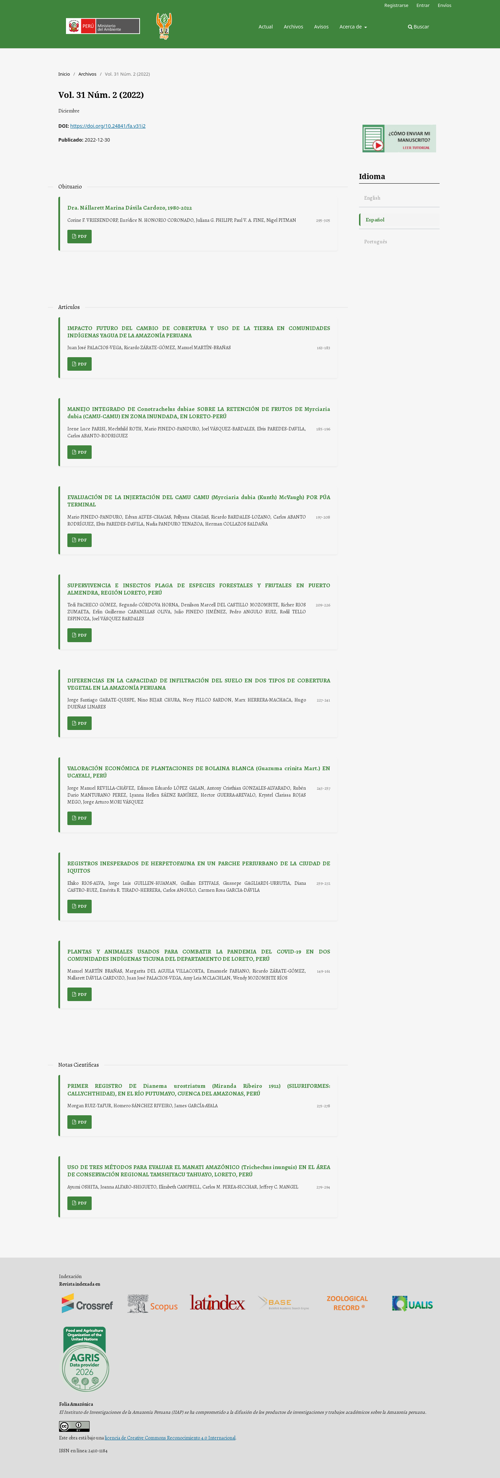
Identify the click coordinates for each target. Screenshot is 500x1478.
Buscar (418, 26)
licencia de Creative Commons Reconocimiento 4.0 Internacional (170, 1438)
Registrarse (396, 5)
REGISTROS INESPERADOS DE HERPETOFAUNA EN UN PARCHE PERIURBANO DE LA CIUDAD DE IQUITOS (198, 867)
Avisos (321, 26)
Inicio (64, 74)
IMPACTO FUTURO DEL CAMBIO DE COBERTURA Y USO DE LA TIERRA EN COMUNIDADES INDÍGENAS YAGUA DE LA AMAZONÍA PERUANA (198, 331)
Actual (266, 26)
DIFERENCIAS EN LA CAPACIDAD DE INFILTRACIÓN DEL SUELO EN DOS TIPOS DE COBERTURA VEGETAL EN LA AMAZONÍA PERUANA (198, 684)
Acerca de (351, 26)
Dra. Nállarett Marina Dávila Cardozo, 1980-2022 (129, 208)
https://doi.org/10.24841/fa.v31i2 (107, 126)
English (372, 197)
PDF (82, 236)
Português (375, 241)
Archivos (293, 26)
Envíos (444, 5)
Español (375, 219)
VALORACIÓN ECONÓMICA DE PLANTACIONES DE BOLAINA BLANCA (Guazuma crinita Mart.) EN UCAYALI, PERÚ (198, 772)
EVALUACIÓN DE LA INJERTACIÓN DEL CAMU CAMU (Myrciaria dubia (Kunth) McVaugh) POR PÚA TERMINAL (198, 501)
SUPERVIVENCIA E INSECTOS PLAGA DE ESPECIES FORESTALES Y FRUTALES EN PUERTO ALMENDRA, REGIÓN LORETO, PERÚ (198, 589)
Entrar (423, 5)
